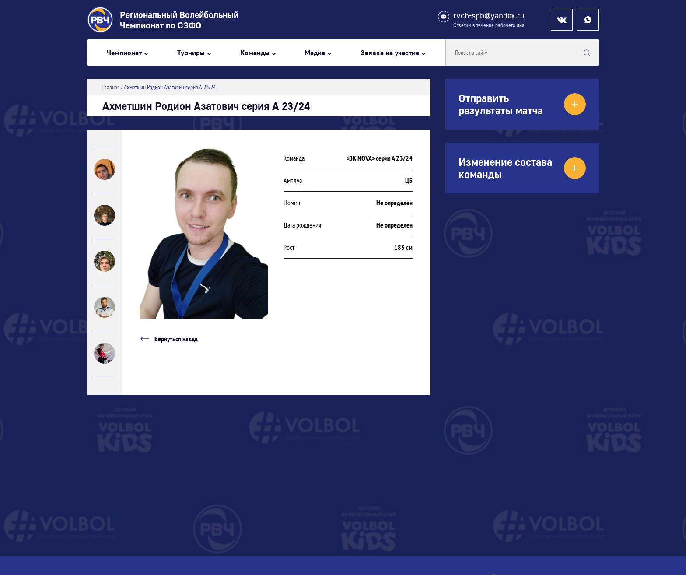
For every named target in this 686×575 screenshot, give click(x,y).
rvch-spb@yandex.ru (489, 15)
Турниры (191, 53)
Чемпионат (124, 53)
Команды (255, 53)
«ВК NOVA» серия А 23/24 (379, 158)
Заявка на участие (389, 53)
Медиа (314, 53)
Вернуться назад (169, 338)
